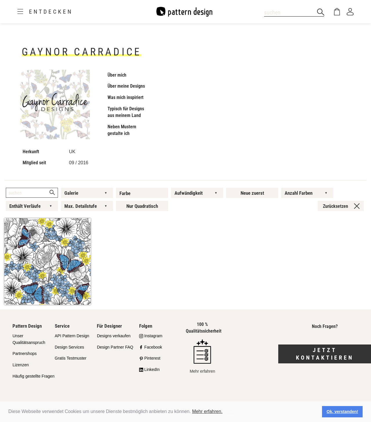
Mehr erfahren (202, 356)
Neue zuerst (252, 193)
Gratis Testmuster (70, 358)
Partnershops (24, 353)
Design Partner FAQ (115, 347)
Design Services (69, 347)
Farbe (124, 193)
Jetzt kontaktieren (325, 354)
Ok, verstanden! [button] (342, 411)
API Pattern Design (72, 335)
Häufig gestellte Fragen (33, 376)
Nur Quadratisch (142, 206)
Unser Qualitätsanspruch (28, 339)
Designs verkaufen (113, 335)
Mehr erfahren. (207, 411)
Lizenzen (20, 365)
